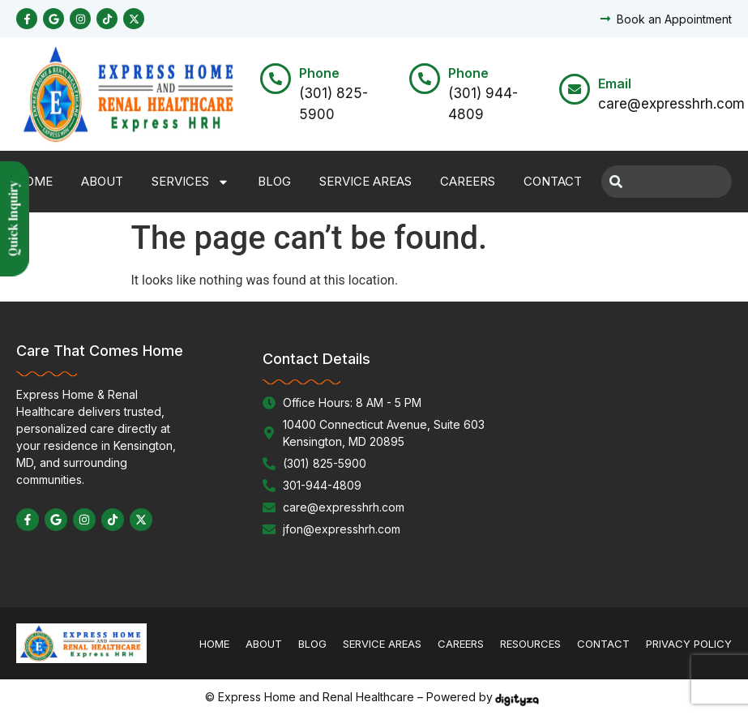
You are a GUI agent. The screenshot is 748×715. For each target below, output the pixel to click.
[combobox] (666, 181)
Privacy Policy (689, 643)
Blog (274, 181)
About (102, 181)
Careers (467, 181)
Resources (530, 643)
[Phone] (275, 78)
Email (614, 83)
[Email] (574, 89)
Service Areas (365, 181)
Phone (319, 73)
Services (190, 182)
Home (34, 181)
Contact (553, 181)
